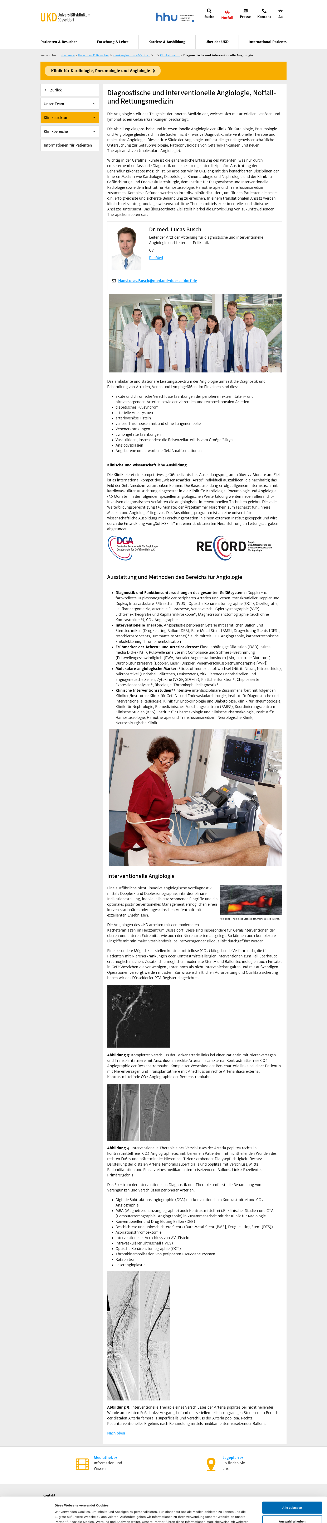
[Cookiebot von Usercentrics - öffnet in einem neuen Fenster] (27, 1515)
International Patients (268, 42)
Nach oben (116, 1433)
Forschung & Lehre (112, 42)
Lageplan (231, 1457)
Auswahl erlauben (292, 1496)
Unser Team (54, 104)
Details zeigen (221, 1515)
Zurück (56, 90)
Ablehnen (292, 1509)
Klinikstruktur (55, 117)
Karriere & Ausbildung (166, 42)
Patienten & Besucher (58, 42)
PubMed (156, 258)
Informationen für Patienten (68, 145)
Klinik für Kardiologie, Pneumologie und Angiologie (100, 70)
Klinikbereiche (56, 131)
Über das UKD (217, 42)
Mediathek (103, 1457)
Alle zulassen (292, 1482)
